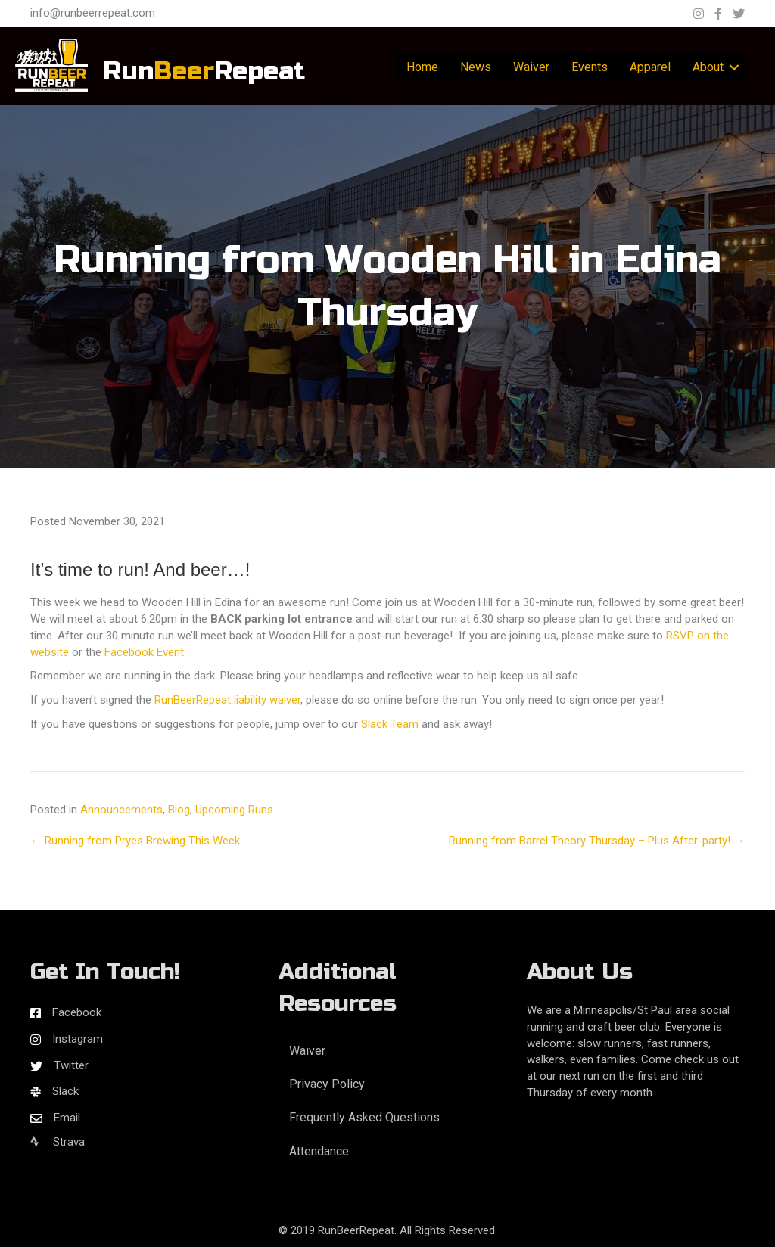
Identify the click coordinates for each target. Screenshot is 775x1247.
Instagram (77, 1039)
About (708, 67)
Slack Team (390, 724)
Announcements (121, 809)
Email (67, 1117)
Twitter (71, 1065)
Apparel (650, 67)
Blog (179, 809)
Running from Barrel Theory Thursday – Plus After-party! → (597, 840)
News (475, 67)
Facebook (76, 1012)
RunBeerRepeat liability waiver (227, 700)
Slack (65, 1091)
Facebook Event (144, 652)
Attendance (319, 1151)
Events (589, 67)
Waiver (531, 67)
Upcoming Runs (234, 809)
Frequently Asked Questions (364, 1117)
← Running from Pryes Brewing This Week (135, 840)
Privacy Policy (327, 1084)
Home (422, 67)
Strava (57, 1142)
